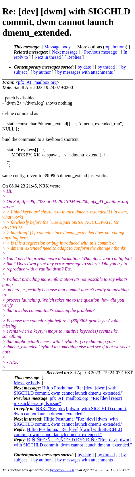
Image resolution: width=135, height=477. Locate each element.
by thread (106, 67)
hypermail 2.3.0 (62, 470)
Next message (65, 52)
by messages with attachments (85, 72)
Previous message (100, 52)
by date (84, 67)
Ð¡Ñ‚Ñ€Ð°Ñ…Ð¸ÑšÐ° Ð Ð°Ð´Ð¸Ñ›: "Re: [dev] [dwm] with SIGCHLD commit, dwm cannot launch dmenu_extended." (73, 442)
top (107, 46)
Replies (74, 57)
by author (42, 72)
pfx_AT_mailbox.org (37, 82)
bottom (119, 46)
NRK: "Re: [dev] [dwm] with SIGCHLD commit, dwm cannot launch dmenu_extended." (70, 411)
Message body (57, 46)
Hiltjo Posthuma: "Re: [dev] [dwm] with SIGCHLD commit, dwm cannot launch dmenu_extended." (68, 390)
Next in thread (47, 57)
